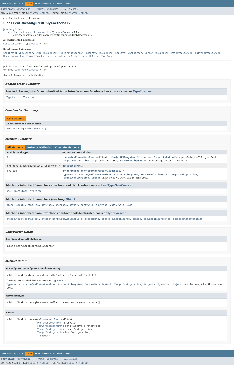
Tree (37, 3)
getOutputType (71, 165)
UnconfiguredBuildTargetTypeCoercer (27, 56)
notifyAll (87, 205)
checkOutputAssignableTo (22, 219)
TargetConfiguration (75, 160)
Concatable (10, 43)
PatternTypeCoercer (207, 53)
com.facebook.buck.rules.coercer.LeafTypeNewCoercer (40, 32)
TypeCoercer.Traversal (21, 97)
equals (20, 205)
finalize (33, 205)
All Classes (71, 9)
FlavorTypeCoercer (71, 53)
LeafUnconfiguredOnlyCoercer (26, 128)
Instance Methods (38, 147)
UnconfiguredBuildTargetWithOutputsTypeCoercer (85, 56)
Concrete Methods (67, 147)
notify (73, 205)
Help (68, 3)
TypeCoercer (32, 43)
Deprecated (48, 3)
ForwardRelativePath (166, 157)
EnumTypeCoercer (46, 53)
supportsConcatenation (187, 219)
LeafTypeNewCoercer (27, 69)
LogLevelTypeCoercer (128, 53)
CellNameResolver (83, 157)
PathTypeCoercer (181, 53)
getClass (47, 205)
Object (71, 199)
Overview (6, 3)
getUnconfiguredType (157, 219)
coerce (66, 157)
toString (101, 205)
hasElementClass (16, 191)
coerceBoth (92, 219)
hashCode (61, 205)
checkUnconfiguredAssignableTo (62, 219)
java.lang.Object (12, 29)
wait (113, 205)
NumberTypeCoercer (156, 53)
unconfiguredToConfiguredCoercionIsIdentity (91, 170)
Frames (41, 9)
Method (44, 13)
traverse (35, 191)
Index (60, 3)
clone (9, 205)
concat (137, 219)
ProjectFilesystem (123, 157)
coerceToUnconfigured (116, 219)
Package (18, 3)
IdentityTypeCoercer (99, 53)
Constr (34, 13)
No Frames (52, 9)
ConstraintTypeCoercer (18, 53)
